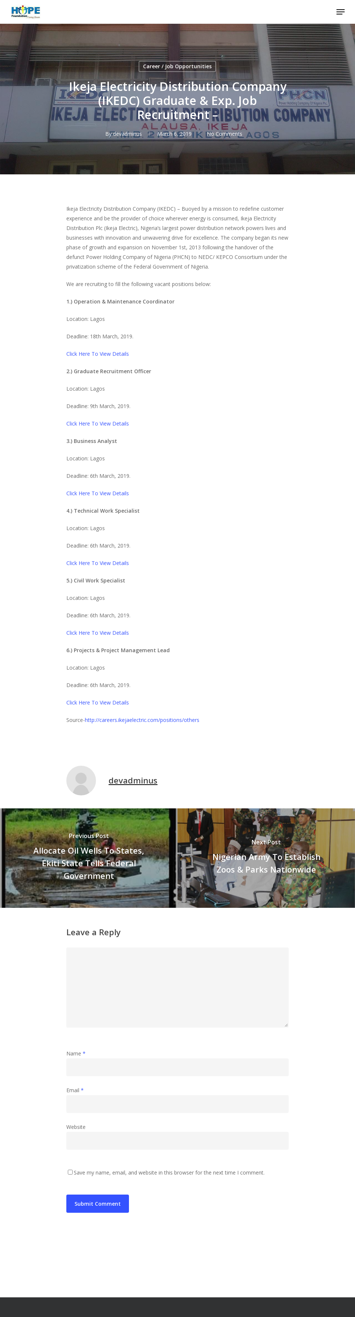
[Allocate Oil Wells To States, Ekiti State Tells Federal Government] (89, 858)
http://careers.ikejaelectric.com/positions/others (142, 719)
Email (75, 1090)
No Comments (224, 133)
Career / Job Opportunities (177, 66)
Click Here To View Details (97, 353)
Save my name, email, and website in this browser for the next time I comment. (169, 1172)
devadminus (127, 133)
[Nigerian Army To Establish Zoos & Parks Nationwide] (266, 858)
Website (76, 1126)
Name (76, 1053)
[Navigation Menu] (340, 12)
